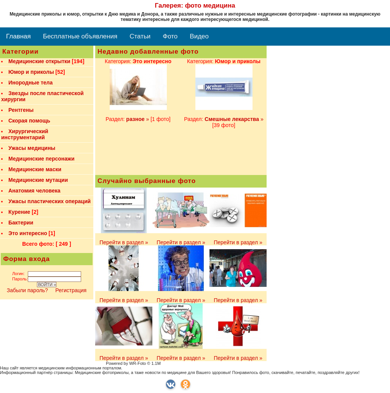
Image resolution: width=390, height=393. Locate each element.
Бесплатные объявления (80, 36)
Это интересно (27, 233)
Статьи (139, 36)
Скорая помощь (29, 121)
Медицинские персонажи (41, 159)
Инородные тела (30, 83)
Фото (170, 36)
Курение (19, 212)
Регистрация (70, 290)
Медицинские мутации (38, 180)
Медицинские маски (34, 169)
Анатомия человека (34, 191)
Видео (199, 36)
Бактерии (20, 223)
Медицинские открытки (39, 61)
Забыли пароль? (28, 290)
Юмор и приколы (31, 72)
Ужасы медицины (31, 148)
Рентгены (21, 110)
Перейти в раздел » (123, 242)
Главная (18, 36)
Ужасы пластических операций (49, 201)
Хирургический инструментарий (24, 134)
